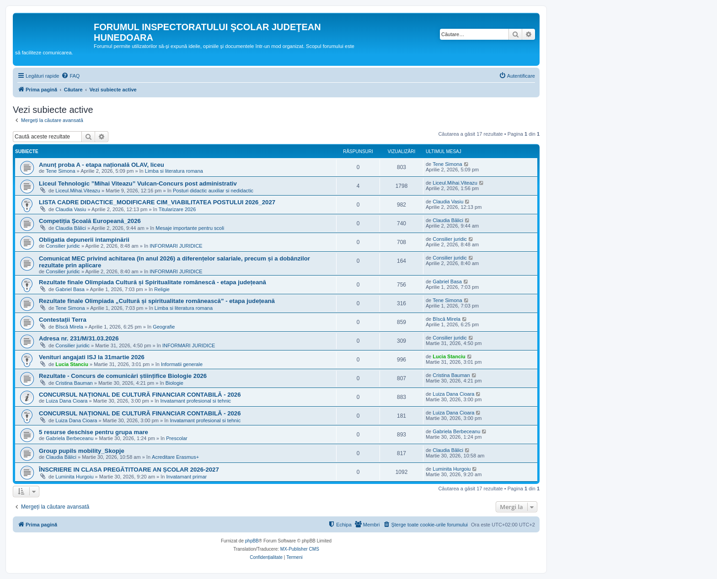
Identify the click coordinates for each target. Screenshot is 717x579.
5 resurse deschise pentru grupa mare (93, 432)
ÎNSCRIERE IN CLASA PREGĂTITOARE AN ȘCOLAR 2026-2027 (129, 469)
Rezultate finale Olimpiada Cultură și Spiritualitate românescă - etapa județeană (152, 282)
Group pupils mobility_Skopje (81, 450)
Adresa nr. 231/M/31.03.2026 (78, 338)
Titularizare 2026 (177, 209)
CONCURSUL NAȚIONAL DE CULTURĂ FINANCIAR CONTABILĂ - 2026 (140, 394)
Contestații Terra (62, 319)
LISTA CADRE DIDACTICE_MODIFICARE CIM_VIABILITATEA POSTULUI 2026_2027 (157, 202)
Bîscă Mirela (69, 326)
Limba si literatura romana (174, 171)
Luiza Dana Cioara (66, 401)
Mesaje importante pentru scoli (189, 228)
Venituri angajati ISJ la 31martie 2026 (91, 357)
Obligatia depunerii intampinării (84, 239)
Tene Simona (60, 171)
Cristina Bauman (73, 383)
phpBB (252, 540)
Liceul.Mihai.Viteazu (77, 190)
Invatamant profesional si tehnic (195, 401)
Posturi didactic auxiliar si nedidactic (213, 190)
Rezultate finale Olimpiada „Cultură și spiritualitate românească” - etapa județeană (157, 300)
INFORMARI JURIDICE (176, 246)
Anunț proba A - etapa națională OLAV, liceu (101, 164)
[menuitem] (70, 75)
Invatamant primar (186, 476)
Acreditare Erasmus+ (175, 457)
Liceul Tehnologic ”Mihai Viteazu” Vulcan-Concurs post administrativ (138, 183)
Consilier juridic (63, 246)
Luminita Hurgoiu (74, 476)
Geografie (164, 326)
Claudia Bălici (70, 228)
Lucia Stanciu (71, 364)
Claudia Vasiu (70, 209)
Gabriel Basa (70, 289)
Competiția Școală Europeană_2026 (90, 221)
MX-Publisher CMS (299, 549)
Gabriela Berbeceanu (69, 438)
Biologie (174, 383)
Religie (162, 289)
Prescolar (176, 438)
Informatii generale (182, 364)
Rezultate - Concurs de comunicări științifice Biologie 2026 (123, 375)
